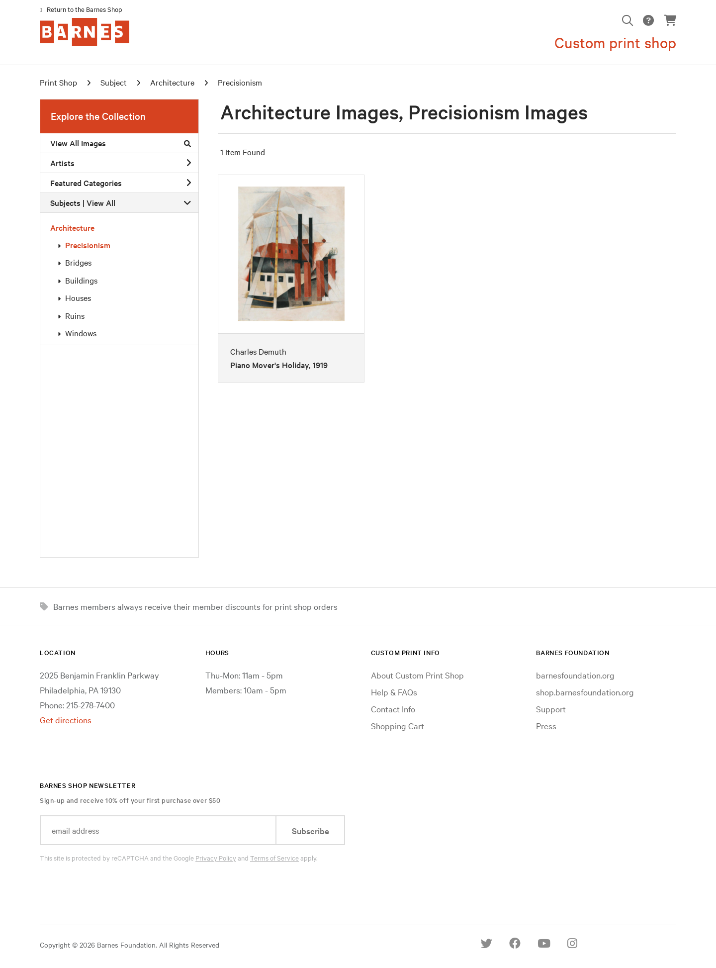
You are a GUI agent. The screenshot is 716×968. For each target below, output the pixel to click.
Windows (80, 332)
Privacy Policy (215, 857)
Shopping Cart (397, 725)
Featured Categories (120, 182)
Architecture (72, 227)
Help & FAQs (394, 691)
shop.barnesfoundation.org (585, 691)
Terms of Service (274, 857)
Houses (78, 297)
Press (546, 725)
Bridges (78, 262)
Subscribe (310, 830)
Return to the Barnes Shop (84, 8)
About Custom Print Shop (417, 674)
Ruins (75, 315)
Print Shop (58, 82)
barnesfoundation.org (575, 674)
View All (101, 202)
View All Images (120, 142)
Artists (120, 162)
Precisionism (87, 244)
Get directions (65, 719)
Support (551, 708)
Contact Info (393, 708)
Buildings (81, 280)
